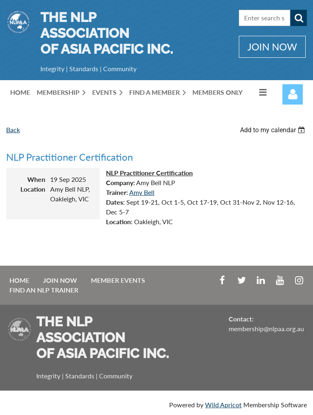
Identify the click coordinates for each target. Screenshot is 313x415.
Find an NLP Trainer (43, 290)
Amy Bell (141, 192)
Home (19, 280)
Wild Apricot (223, 404)
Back (13, 129)
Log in (292, 94)
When (36, 179)
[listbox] (273, 130)
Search (299, 18)
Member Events (118, 280)
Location (32, 189)
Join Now (60, 280)
